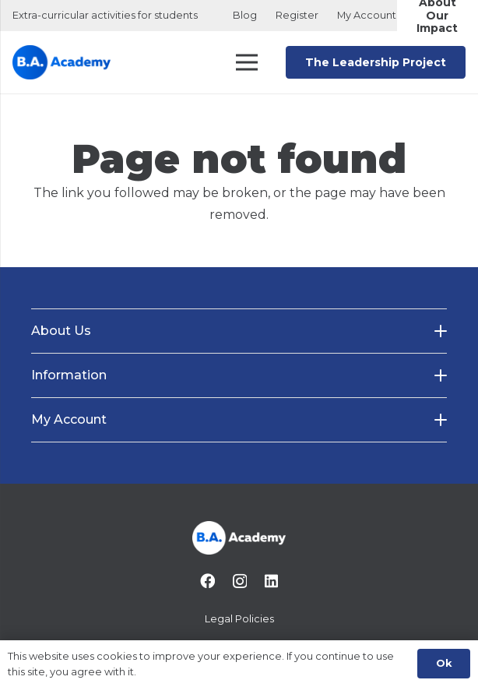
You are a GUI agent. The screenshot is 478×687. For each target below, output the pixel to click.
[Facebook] (207, 580)
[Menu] (248, 62)
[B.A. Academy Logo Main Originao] (61, 62)
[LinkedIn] (271, 580)
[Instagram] (240, 581)
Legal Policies (239, 619)
